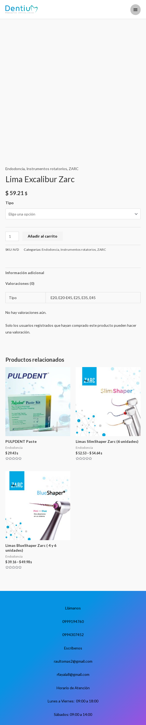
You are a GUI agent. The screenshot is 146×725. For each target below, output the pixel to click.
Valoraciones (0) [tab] (19, 283)
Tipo (9, 202)
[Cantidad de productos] (12, 236)
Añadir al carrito (42, 236)
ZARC (73, 168)
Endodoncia (15, 168)
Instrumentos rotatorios (46, 168)
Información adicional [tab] (24, 272)
